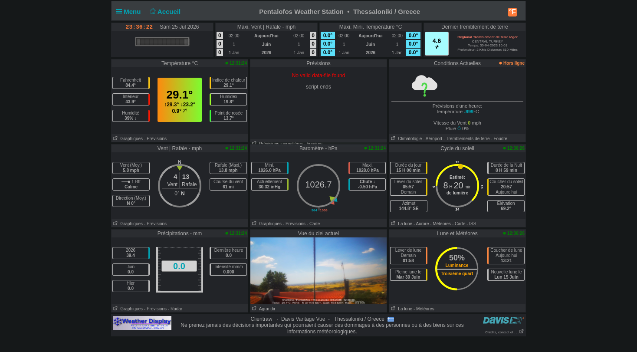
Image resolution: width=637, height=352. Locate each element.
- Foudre (499, 138)
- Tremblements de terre (466, 138)
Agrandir (263, 308)
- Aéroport (432, 138)
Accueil (164, 11)
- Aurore (421, 223)
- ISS (471, 223)
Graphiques (127, 138)
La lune (400, 223)
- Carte (313, 223)
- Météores (440, 223)
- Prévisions (155, 138)
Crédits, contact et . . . (504, 332)
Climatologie (405, 138)
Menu (130, 11)
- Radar (175, 308)
